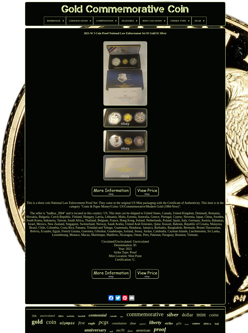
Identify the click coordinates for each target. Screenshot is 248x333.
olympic (67, 323)
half (217, 324)
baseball (81, 316)
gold (37, 321)
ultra (60, 316)
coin (51, 322)
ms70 (120, 330)
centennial (98, 315)
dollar (187, 314)
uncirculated (47, 315)
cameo (196, 323)
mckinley (71, 316)
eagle (91, 323)
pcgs (103, 322)
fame (130, 331)
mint (201, 314)
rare (121, 317)
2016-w (207, 323)
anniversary (95, 330)
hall (111, 331)
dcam (187, 324)
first (81, 323)
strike (169, 323)
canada (113, 316)
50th (34, 315)
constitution (119, 323)
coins (214, 314)
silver (172, 314)
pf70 (178, 323)
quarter (143, 324)
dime (133, 323)
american (143, 330)
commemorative (145, 314)
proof (160, 329)
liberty (155, 322)
